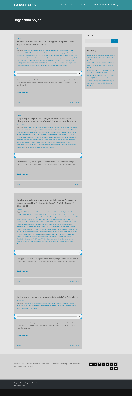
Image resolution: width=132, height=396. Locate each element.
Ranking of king (21, 63)
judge (38, 138)
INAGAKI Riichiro (68, 55)
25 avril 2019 (20, 307)
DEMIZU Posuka (31, 53)
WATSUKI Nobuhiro (63, 245)
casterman (72, 215)
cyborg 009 (66, 133)
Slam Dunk (29, 315)
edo (23, 220)
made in (19, 232)
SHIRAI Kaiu (55, 63)
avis (63, 50)
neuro (56, 60)
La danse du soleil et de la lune (38, 230)
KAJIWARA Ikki (57, 223)
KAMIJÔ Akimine (68, 223)
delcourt (35, 135)
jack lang (25, 138)
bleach (67, 50)
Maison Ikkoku (27, 232)
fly (26, 55)
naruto (41, 143)
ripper (44, 147)
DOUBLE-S (70, 218)
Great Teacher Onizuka (48, 220)
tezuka (19, 150)
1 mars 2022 (20, 213)
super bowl (72, 63)
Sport (66, 63)
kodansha (55, 138)
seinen (41, 63)
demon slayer (47, 135)
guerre (60, 220)
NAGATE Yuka (21, 235)
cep (35, 133)
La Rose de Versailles (55, 230)
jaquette (30, 138)
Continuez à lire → (23, 93)
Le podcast (64, 5)
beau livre (20, 133)
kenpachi (23, 58)
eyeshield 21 (21, 55)
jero (35, 138)
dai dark (73, 133)
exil (72, 53)
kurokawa (62, 138)
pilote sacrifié (29, 237)
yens (47, 150)
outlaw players (30, 145)
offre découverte (63, 143)
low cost (55, 140)
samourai (30, 63)
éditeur (59, 135)
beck (25, 133)
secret (48, 147)
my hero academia (33, 143)
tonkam (24, 150)
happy (19, 312)
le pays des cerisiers (68, 230)
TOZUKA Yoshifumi (51, 65)
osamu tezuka (21, 145)
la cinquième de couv (63, 58)
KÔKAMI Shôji (71, 225)
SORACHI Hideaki (52, 240)
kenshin (46, 225)
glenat (43, 55)
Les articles (74, 5)
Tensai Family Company (61, 242)
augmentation (65, 130)
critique (19, 53)
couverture (48, 133)
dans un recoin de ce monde (47, 218)
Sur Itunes (84, 5)
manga (22, 60)
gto (56, 220)
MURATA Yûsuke (48, 60)
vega (30, 150)
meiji (76, 232)
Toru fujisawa (26, 245)
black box (30, 133)
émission (58, 53)
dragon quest (41, 53)
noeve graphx (53, 143)
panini (61, 235)
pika (42, 145)
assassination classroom (54, 50)
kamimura (20, 225)
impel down (58, 55)
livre (46, 140)
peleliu (75, 235)
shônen (62, 63)
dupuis (54, 135)
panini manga (68, 235)
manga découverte (70, 140)
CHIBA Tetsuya (21, 218)
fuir (39, 55)
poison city (64, 145)
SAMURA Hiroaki (58, 237)
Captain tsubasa (41, 310)
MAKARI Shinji (36, 232)
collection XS (41, 133)
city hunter (30, 218)
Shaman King (47, 63)
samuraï (35, 63)
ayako (48, 215)
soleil (74, 147)
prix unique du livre (30, 147)
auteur (72, 130)
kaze (18, 58)
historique (71, 220)
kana (75, 55)
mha (25, 143)
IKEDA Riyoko (26, 223)
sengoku (39, 240)
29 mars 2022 (21, 128)
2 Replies (76, 188)
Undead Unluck (62, 65)
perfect (38, 145)
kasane (41, 225)
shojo (65, 147)
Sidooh (44, 240)
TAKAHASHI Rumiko (64, 240)
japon (40, 223)
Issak (32, 223)
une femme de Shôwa (37, 245)
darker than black (22, 135)
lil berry (42, 140)
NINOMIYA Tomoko (32, 235)
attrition (57, 130)
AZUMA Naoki (54, 215)
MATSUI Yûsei (28, 60)
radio (72, 60)
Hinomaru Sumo (26, 312)
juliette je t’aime (47, 223)
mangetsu (20, 143)
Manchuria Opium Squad (48, 232)
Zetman (52, 150)
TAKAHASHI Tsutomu (23, 242)
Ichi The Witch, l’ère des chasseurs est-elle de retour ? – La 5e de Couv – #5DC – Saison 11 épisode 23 (101, 65)
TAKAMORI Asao (36, 242)
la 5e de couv (41, 58)
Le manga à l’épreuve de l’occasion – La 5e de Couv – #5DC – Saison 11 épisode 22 (101, 71)
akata (32, 215)
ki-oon (29, 58)
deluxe (40, 135)
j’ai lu (36, 223)
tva (28, 150)
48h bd (41, 130)
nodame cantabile (44, 235)
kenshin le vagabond (56, 225)
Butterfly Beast (64, 215)
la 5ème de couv (51, 58)
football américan (32, 55)
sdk (26, 240)
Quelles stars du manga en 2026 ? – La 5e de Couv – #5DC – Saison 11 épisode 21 (100, 77)
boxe (71, 50)
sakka (44, 237)
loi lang (50, 140)
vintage (43, 150)
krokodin (33, 58)
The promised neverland (36, 65)
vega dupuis (36, 150)
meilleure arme (38, 60)
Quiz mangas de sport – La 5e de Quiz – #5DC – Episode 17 (43, 302)
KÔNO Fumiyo (21, 228)
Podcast (19, 38)
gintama (33, 220)
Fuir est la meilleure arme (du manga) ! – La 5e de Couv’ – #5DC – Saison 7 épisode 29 (44, 43)
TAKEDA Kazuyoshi (47, 242)
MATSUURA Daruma (68, 232)
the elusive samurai (23, 65)
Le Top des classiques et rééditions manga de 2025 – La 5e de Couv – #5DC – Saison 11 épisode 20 (100, 83)
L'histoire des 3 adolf (32, 228)
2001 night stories (33, 130)
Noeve (46, 143)
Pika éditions (47, 145)
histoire (64, 220)
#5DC (25, 50)
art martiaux (34, 50)
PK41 (53, 145)
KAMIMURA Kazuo (29, 225)
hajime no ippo (49, 55)
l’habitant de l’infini (45, 228)
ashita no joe (43, 50)
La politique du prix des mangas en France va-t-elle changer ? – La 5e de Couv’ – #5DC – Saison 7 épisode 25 (47, 121)
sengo (34, 240)
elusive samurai (50, 53)
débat (24, 53)
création (55, 133)
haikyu (72, 310)
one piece (61, 60)
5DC (29, 50)
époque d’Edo (66, 53)
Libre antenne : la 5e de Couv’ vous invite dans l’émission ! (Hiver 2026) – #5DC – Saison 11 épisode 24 (101, 57)
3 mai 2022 (20, 48)
